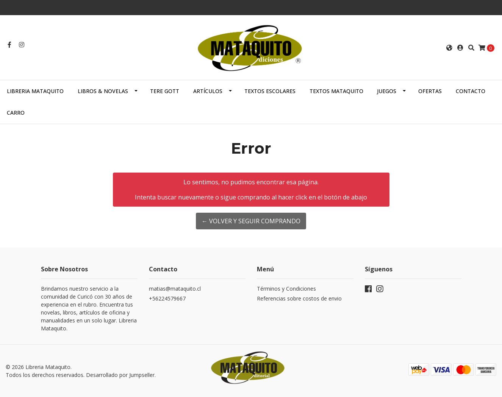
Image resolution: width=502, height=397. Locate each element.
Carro (16, 112)
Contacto (470, 91)
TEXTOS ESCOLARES (270, 91)
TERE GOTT (164, 91)
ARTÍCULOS (207, 91)
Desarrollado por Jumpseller (120, 374)
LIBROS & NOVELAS (103, 91)
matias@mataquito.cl (175, 288)
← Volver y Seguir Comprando (251, 221)
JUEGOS (386, 91)
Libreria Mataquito (35, 91)
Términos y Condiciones (286, 288)
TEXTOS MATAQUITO (336, 91)
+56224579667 (167, 298)
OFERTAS (430, 91)
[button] (449, 47)
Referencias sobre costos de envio (299, 298)
